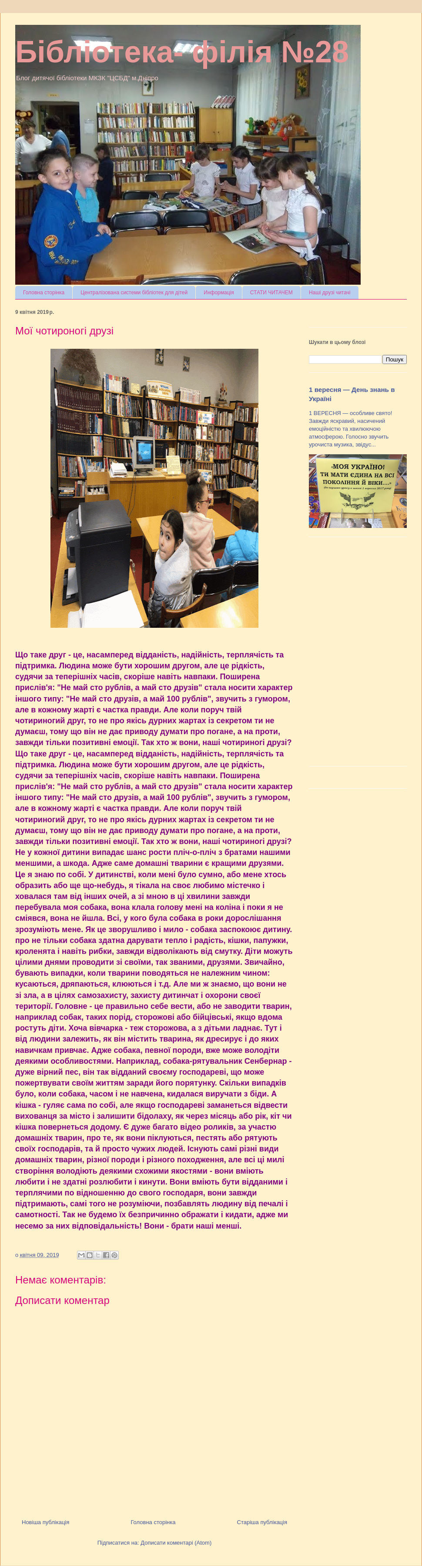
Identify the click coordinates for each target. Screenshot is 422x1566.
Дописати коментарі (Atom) (176, 1542)
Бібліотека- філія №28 (182, 52)
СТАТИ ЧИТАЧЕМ (271, 292)
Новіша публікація (45, 1522)
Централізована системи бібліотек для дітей (134, 292)
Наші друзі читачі (330, 292)
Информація (219, 292)
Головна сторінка (43, 292)
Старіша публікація (262, 1522)
